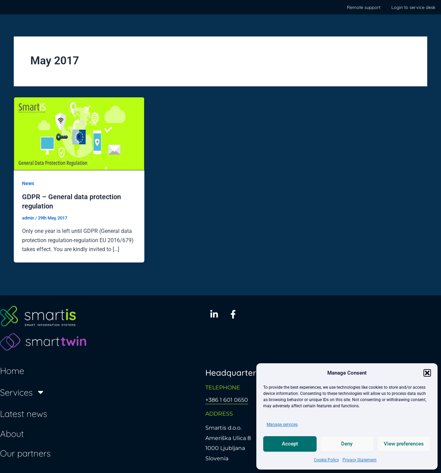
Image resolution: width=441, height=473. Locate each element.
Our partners (25, 452)
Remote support (363, 7)
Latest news (23, 413)
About (12, 433)
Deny (346, 444)
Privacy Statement (359, 460)
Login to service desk (413, 7)
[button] (427, 372)
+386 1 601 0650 (226, 399)
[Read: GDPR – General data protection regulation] (79, 133)
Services (22, 392)
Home (12, 370)
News (28, 183)
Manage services (282, 424)
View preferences (404, 444)
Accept (290, 444)
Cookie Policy (326, 460)
